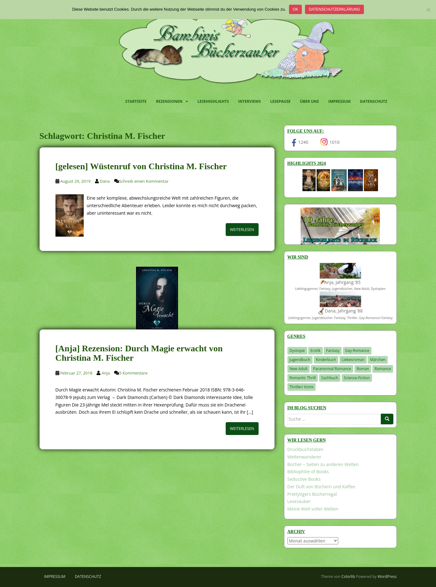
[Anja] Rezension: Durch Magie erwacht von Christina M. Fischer (139, 353)
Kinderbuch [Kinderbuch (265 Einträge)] (326, 359)
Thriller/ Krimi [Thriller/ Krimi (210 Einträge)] (302, 387)
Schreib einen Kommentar (144, 181)
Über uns (309, 101)
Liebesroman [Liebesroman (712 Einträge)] (353, 359)
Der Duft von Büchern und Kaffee (321, 487)
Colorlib (348, 576)
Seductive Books (304, 479)
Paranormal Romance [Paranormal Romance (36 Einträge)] (332, 368)
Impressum (339, 101)
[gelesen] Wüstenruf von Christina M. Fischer (141, 166)
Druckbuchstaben (305, 449)
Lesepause (280, 101)
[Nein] (428, 10)
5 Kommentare (133, 373)
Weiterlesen (242, 229)
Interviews (249, 101)
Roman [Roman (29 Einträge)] (363, 368)
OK (295, 9)
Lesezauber (299, 501)
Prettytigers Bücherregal (312, 494)
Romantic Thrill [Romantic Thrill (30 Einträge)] (303, 377)
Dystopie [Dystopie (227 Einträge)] (297, 350)
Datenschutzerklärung (334, 9)
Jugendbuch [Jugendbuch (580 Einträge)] (300, 359)
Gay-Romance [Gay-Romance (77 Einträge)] (357, 350)
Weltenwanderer (304, 457)
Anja (106, 373)
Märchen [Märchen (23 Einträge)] (378, 359)
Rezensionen (169, 101)
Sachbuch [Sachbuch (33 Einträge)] (329, 377)
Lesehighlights (213, 101)
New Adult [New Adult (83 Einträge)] (299, 368)
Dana (105, 181)
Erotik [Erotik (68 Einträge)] (315, 350)
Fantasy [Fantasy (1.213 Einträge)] (332, 350)
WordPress (387, 576)
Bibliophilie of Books (308, 471)
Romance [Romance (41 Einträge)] (383, 368)
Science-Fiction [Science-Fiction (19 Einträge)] (357, 377)
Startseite (136, 101)
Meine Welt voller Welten (312, 509)
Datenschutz (373, 101)
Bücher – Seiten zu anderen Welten (323, 464)
